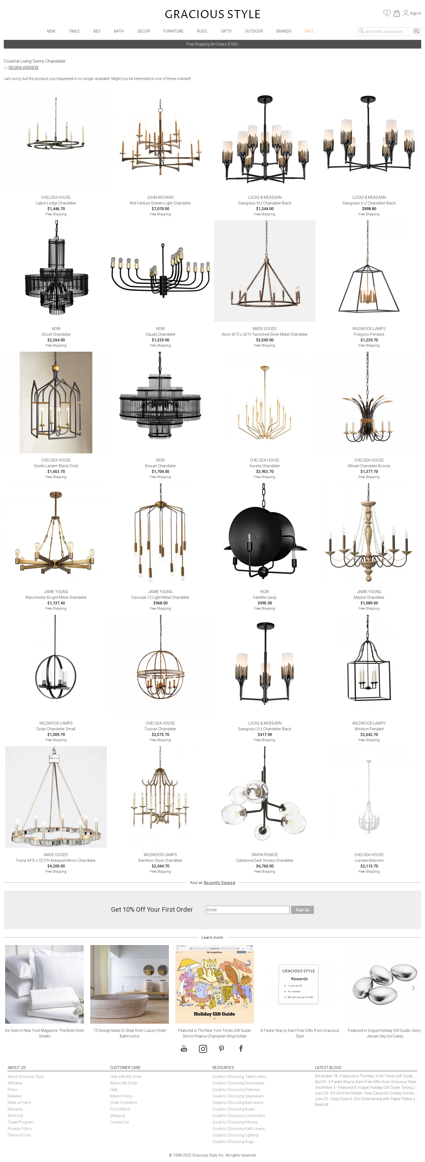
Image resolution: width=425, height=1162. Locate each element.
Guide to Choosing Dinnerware (238, 1083)
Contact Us (119, 1122)
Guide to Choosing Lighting (235, 1135)
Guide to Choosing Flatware (236, 1089)
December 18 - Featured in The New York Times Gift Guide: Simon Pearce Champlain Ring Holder (366, 1076)
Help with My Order (126, 1076)
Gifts (226, 31)
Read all (321, 1104)
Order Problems (123, 1102)
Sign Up (302, 910)
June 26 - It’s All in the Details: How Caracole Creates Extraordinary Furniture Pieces (366, 1093)
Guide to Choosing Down (233, 1109)
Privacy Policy (20, 1128)
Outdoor (254, 31)
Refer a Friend (19, 1102)
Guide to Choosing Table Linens (239, 1076)
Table (74, 31)
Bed (97, 31)
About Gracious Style (26, 1076)
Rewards (15, 1109)
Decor (144, 31)
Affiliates (15, 1083)
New (51, 31)
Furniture (173, 31)
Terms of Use (19, 1135)
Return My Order (123, 1083)
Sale (309, 31)
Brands (283, 31)
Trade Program (21, 1122)
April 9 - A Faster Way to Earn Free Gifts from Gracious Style (365, 1082)
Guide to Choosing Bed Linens (237, 1102)
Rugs (202, 31)
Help (114, 1089)
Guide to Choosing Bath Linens (238, 1128)
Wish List (15, 1115)
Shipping (117, 1115)
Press (13, 1089)
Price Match (120, 1109)
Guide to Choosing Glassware (237, 1096)
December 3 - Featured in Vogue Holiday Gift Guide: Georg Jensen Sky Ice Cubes (366, 1087)
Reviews (15, 1096)
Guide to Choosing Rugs (233, 1141)
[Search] (362, 31)
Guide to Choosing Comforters (238, 1115)
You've (212, 883)
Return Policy (121, 1096)
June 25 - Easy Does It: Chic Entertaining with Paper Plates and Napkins (366, 1099)
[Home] (213, 15)
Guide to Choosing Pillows (235, 1122)
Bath (119, 31)
